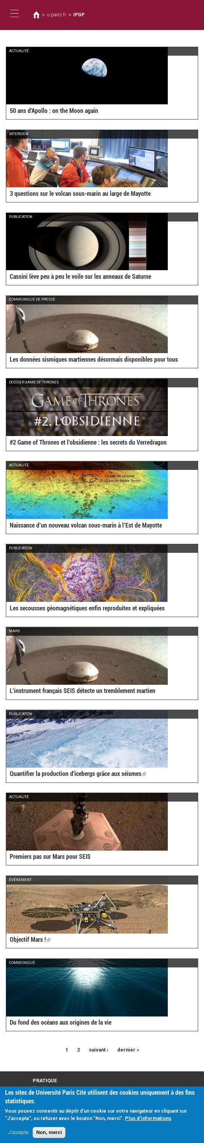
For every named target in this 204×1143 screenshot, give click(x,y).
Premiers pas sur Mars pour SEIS (50, 856)
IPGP (78, 15)
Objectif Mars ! (30, 939)
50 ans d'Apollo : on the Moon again (54, 110)
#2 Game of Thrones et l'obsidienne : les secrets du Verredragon (88, 442)
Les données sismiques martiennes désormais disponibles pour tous (94, 359)
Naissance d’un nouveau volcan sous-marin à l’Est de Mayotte (86, 525)
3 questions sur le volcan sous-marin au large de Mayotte (80, 193)
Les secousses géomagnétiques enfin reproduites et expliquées (87, 608)
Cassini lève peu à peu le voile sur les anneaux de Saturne (80, 276)
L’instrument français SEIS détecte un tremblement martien (82, 691)
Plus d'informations (148, 1121)
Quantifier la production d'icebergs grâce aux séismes (78, 773)
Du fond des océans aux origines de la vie (60, 1022)
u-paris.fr (56, 15)
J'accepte (18, 1135)
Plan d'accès (44, 1087)
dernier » (128, 1050)
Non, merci (49, 1135)
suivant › (98, 1050)
